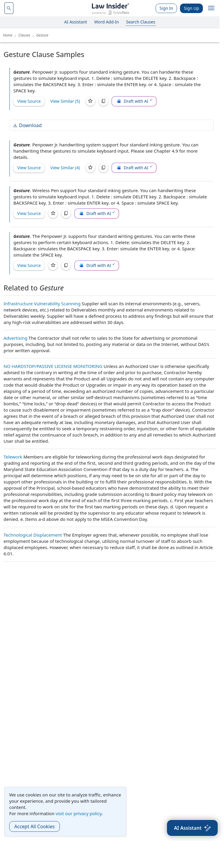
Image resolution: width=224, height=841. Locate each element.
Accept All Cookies (34, 826)
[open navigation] (211, 8)
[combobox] (8, 8)
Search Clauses (140, 22)
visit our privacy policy (79, 813)
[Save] (90, 101)
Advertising (15, 338)
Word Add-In (106, 22)
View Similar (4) (65, 167)
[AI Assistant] (192, 828)
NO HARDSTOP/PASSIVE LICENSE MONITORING (53, 366)
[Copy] (103, 101)
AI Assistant (75, 22)
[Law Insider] (110, 8)
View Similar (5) (65, 101)
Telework (13, 457)
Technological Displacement (33, 535)
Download (27, 125)
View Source (29, 101)
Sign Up (191, 8)
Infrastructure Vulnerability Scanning (42, 303)
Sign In (166, 8)
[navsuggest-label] (8, 8)
